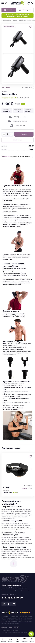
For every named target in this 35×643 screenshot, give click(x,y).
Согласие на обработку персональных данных (14, 588)
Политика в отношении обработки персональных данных (16, 590)
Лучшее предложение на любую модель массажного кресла (17, 16)
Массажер (6, 491)
